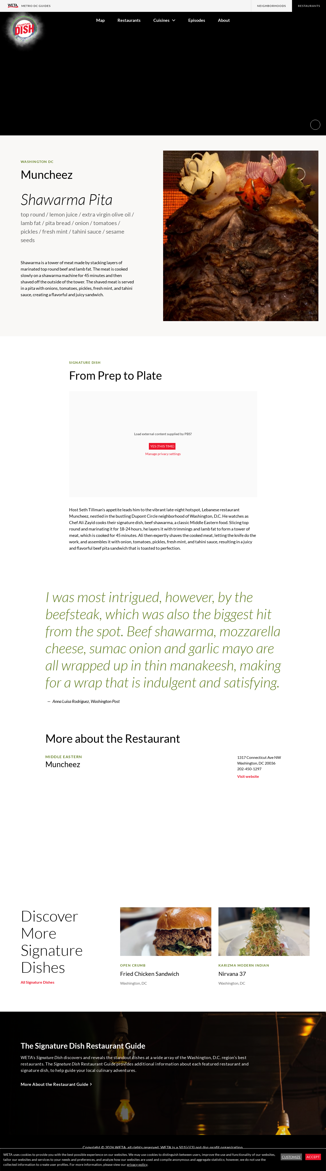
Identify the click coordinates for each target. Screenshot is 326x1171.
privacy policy (137, 1164)
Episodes (196, 20)
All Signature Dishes (37, 982)
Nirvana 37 (232, 973)
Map (100, 20)
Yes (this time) (162, 446)
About (224, 20)
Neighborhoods (271, 6)
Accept (313, 1157)
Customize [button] (291, 1157)
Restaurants (309, 6)
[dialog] (163, 1160)
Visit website (248, 776)
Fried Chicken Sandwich (149, 973)
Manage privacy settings (163, 454)
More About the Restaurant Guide (55, 1084)
